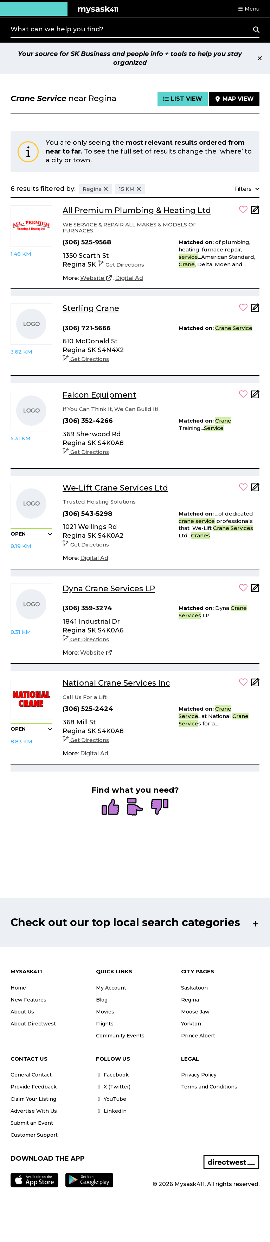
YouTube (111, 1099)
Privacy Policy (199, 1075)
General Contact (31, 1075)
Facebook (112, 1075)
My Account (111, 988)
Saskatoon (194, 988)
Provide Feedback (34, 1087)
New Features (28, 1000)
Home (18, 988)
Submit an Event (32, 1123)
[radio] (110, 807)
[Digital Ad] (129, 278)
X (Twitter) (113, 1087)
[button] (248, 9)
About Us (22, 1012)
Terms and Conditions (209, 1087)
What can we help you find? (57, 29)
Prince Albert (198, 1035)
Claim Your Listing (33, 1099)
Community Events (120, 1035)
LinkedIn (111, 1111)
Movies (105, 1012)
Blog (102, 1000)
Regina (190, 1000)
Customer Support (34, 1135)
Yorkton (191, 1024)
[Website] (96, 278)
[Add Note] (255, 211)
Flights (105, 1024)
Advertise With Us (34, 1111)
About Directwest (33, 1024)
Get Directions (121, 264)
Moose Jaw (195, 1012)
